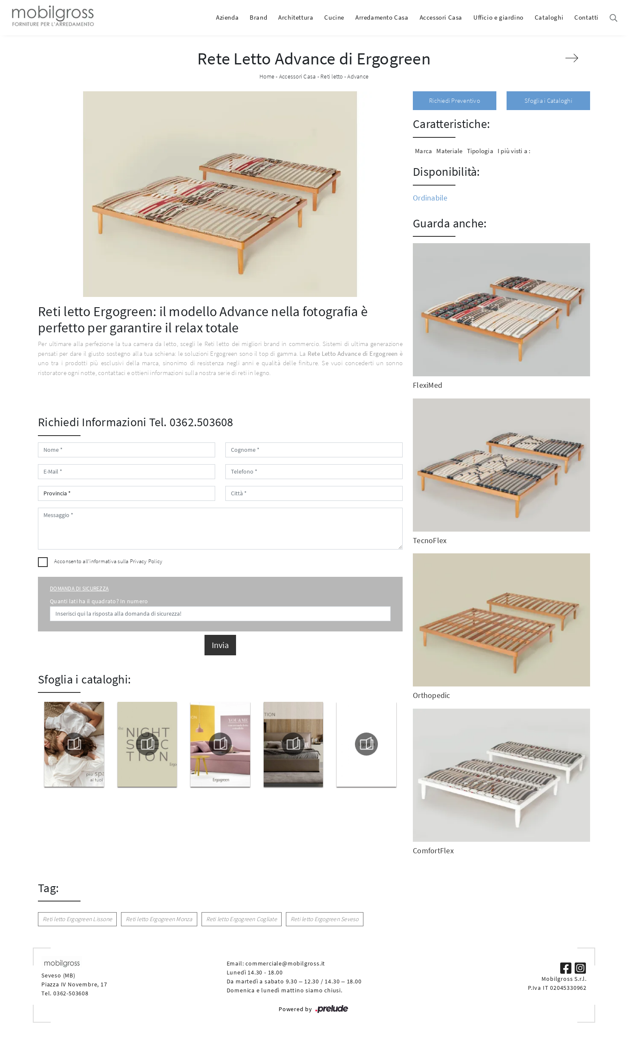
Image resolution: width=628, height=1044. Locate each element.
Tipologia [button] (480, 151)
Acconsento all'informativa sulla (108, 561)
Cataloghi (549, 17)
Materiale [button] (449, 151)
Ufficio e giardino (498, 17)
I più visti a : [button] (514, 151)
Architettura (295, 17)
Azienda (227, 17)
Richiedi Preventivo (454, 100)
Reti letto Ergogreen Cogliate (241, 919)
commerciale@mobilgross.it (285, 963)
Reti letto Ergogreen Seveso (325, 919)
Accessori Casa (441, 17)
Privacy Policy (146, 561)
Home (266, 76)
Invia (220, 645)
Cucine (334, 17)
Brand (258, 17)
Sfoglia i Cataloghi (548, 100)
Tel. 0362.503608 (191, 422)
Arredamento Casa (382, 17)
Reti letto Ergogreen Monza (159, 919)
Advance (358, 76)
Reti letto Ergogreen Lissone (77, 919)
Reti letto (331, 76)
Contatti (586, 17)
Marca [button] (423, 151)
